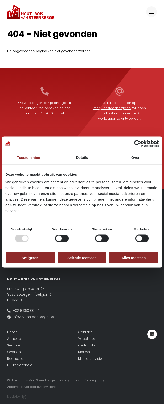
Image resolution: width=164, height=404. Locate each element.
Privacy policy (69, 380)
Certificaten (88, 345)
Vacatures (87, 338)
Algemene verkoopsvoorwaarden (33, 386)
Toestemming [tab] (28, 157)
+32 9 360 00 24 (51, 113)
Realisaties (16, 358)
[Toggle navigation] (151, 11)
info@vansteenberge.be (112, 108)
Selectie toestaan (82, 257)
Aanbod (14, 338)
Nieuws (84, 352)
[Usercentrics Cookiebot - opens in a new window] (138, 143)
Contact (85, 332)
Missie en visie (90, 358)
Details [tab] (82, 157)
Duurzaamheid (19, 365)
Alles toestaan (134, 257)
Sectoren (14, 345)
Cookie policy (94, 380)
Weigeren (30, 257)
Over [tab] (135, 157)
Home (12, 332)
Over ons (15, 352)
